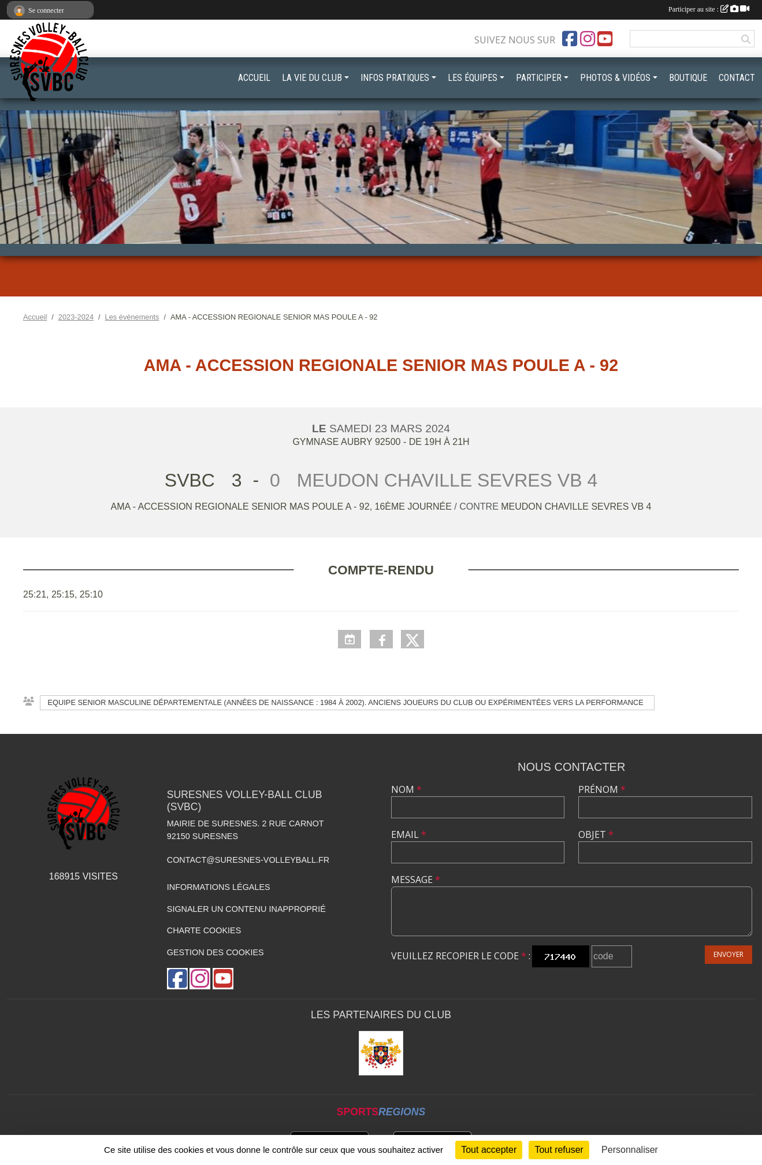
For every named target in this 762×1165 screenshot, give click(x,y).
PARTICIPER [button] (539, 77)
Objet (596, 834)
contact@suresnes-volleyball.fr (248, 860)
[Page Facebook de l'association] (569, 38)
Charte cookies (204, 930)
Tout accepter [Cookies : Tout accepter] (488, 1150)
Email (408, 834)
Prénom (602, 789)
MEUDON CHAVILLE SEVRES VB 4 (576, 506)
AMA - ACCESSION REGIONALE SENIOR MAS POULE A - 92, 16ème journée (283, 506)
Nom (406, 789)
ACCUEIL (254, 77)
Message (415, 879)
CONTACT (737, 77)
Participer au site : (708, 9)
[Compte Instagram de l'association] (587, 38)
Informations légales (218, 887)
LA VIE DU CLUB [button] (312, 77)
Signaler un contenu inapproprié (246, 909)
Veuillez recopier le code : (460, 955)
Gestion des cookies (215, 952)
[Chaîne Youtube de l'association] (604, 38)
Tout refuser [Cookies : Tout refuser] (558, 1150)
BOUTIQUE (688, 77)
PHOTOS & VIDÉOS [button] (615, 77)
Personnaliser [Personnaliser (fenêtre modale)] (629, 1150)
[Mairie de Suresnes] (381, 1053)
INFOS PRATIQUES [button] (394, 77)
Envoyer (728, 954)
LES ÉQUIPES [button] (472, 77)
